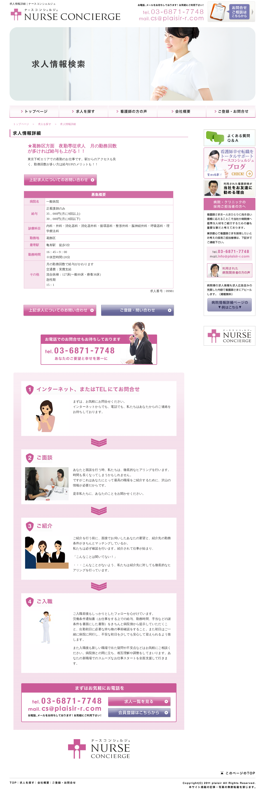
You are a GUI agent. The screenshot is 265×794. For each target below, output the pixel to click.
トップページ (21, 124)
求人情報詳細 (68, 124)
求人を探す (44, 124)
